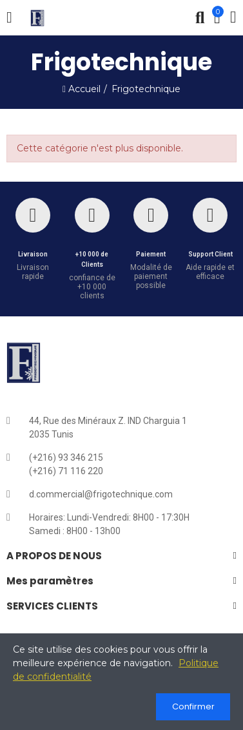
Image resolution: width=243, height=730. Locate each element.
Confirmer (193, 706)
